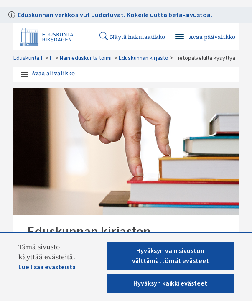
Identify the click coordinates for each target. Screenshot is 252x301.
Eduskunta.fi (28, 58)
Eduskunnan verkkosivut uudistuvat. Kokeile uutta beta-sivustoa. (114, 15)
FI (52, 58)
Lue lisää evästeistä (47, 267)
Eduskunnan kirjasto (143, 58)
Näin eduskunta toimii (86, 58)
